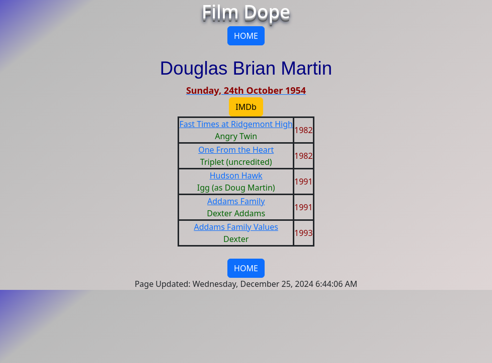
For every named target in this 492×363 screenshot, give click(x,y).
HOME (246, 35)
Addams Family (236, 201)
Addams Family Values (236, 226)
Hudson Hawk (236, 175)
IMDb (245, 106)
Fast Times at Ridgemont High (236, 124)
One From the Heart (236, 149)
